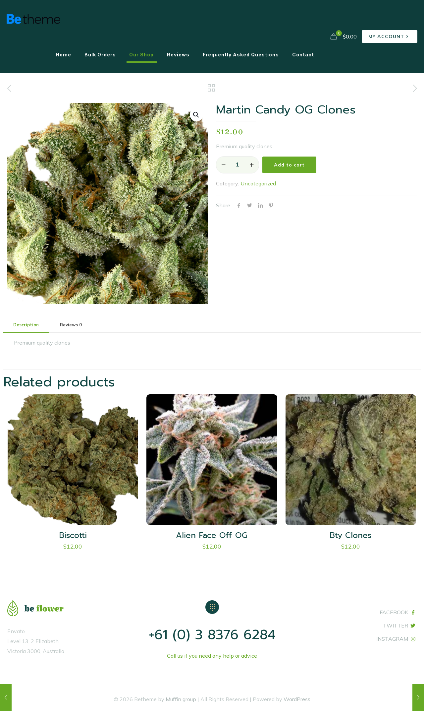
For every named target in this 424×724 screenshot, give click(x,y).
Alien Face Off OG (211, 535)
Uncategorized (258, 183)
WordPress (297, 699)
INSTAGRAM (392, 638)
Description (26, 324)
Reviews (71, 324)
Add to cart (289, 165)
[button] (196, 114)
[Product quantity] (237, 164)
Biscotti (73, 535)
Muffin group (181, 699)
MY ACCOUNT (389, 36)
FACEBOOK (394, 612)
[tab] (26, 324)
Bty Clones (351, 535)
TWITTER (395, 625)
